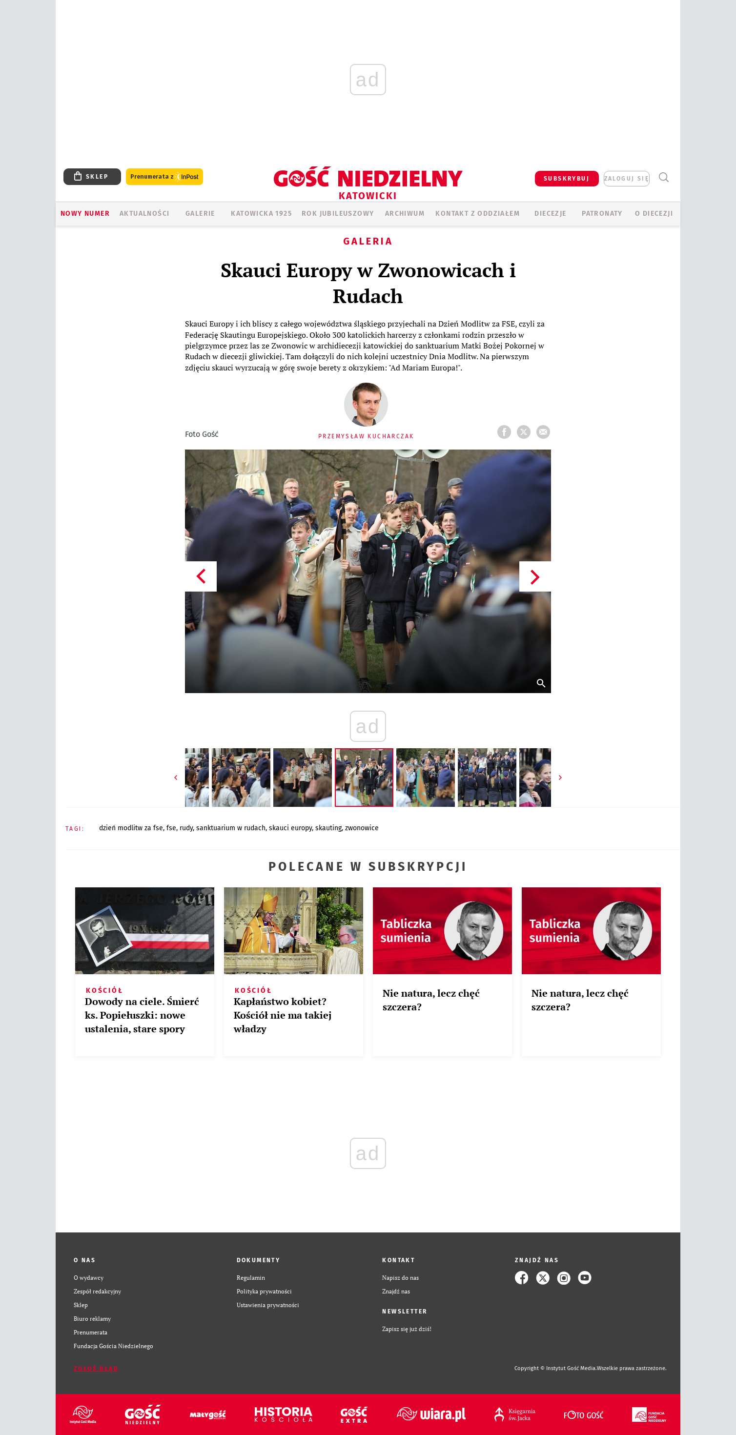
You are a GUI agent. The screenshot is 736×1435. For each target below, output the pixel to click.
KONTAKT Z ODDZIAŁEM (477, 213)
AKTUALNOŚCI (144, 213)
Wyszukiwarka (663, 177)
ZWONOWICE (362, 828)
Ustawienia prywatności (268, 1305)
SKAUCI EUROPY (290, 828)
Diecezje (550, 213)
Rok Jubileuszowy (338, 213)
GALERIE (200, 213)
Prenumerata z (164, 177)
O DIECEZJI (654, 213)
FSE (171, 828)
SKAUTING (328, 828)
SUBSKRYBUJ (567, 178)
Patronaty (602, 213)
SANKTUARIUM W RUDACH (231, 828)
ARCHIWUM (405, 213)
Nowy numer (85, 213)
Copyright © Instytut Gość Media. (555, 1368)
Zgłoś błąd (96, 1368)
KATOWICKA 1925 (261, 213)
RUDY (186, 828)
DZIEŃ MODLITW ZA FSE (131, 828)
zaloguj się (626, 178)
